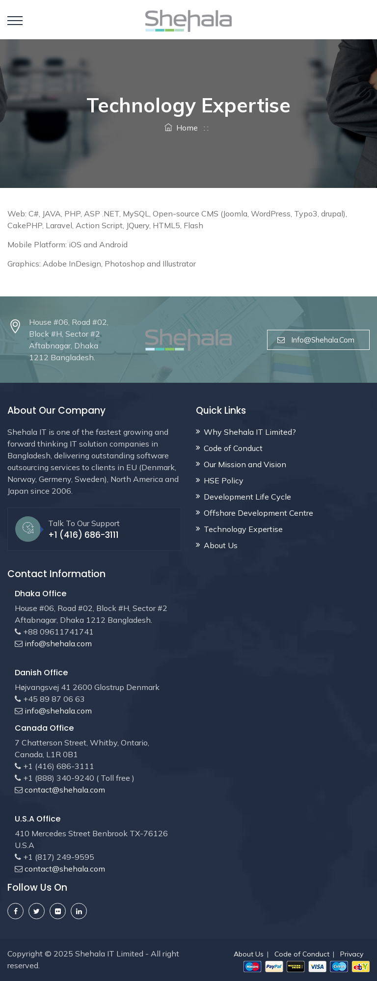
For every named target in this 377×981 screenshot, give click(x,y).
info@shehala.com (318, 340)
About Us (221, 545)
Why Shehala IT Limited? (250, 432)
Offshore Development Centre (258, 513)
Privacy (351, 954)
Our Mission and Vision (245, 464)
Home (181, 128)
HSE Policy (223, 480)
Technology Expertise (243, 529)
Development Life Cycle (247, 497)
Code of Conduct (233, 448)
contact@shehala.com (64, 790)
